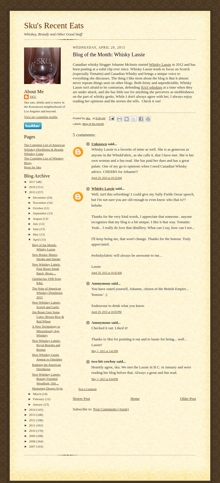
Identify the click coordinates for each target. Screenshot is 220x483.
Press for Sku (32, 167)
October (38, 208)
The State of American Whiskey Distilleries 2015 (47, 293)
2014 (32, 409)
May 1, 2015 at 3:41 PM (104, 351)
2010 (32, 430)
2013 (32, 414)
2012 (32, 420)
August (38, 218)
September (40, 213)
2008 (32, 441)
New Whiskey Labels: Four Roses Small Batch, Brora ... (46, 269)
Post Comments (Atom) (111, 409)
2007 (32, 446)
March (37, 394)
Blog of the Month (93, 123)
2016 (32, 187)
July (36, 223)
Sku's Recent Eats (54, 25)
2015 (32, 192)
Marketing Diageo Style (47, 388)
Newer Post (81, 398)
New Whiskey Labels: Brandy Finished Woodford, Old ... (46, 379)
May (36, 234)
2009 (32, 436)
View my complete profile (41, 117)
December (40, 197)
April (36, 239)
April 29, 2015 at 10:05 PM (106, 312)
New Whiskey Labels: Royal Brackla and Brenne (46, 345)
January (38, 404)
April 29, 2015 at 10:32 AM (106, 177)
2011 (32, 425)
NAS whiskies (151, 87)
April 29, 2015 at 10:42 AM (106, 272)
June (36, 229)
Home (135, 398)
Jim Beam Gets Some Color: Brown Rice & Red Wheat (48, 316)
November (40, 202)
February (39, 399)
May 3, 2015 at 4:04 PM (104, 379)
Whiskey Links (34, 153)
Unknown (99, 144)
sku (33, 96)
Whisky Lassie (160, 64)
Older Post (188, 398)
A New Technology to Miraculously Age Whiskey (46, 331)
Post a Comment (87, 389)
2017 (32, 181)
